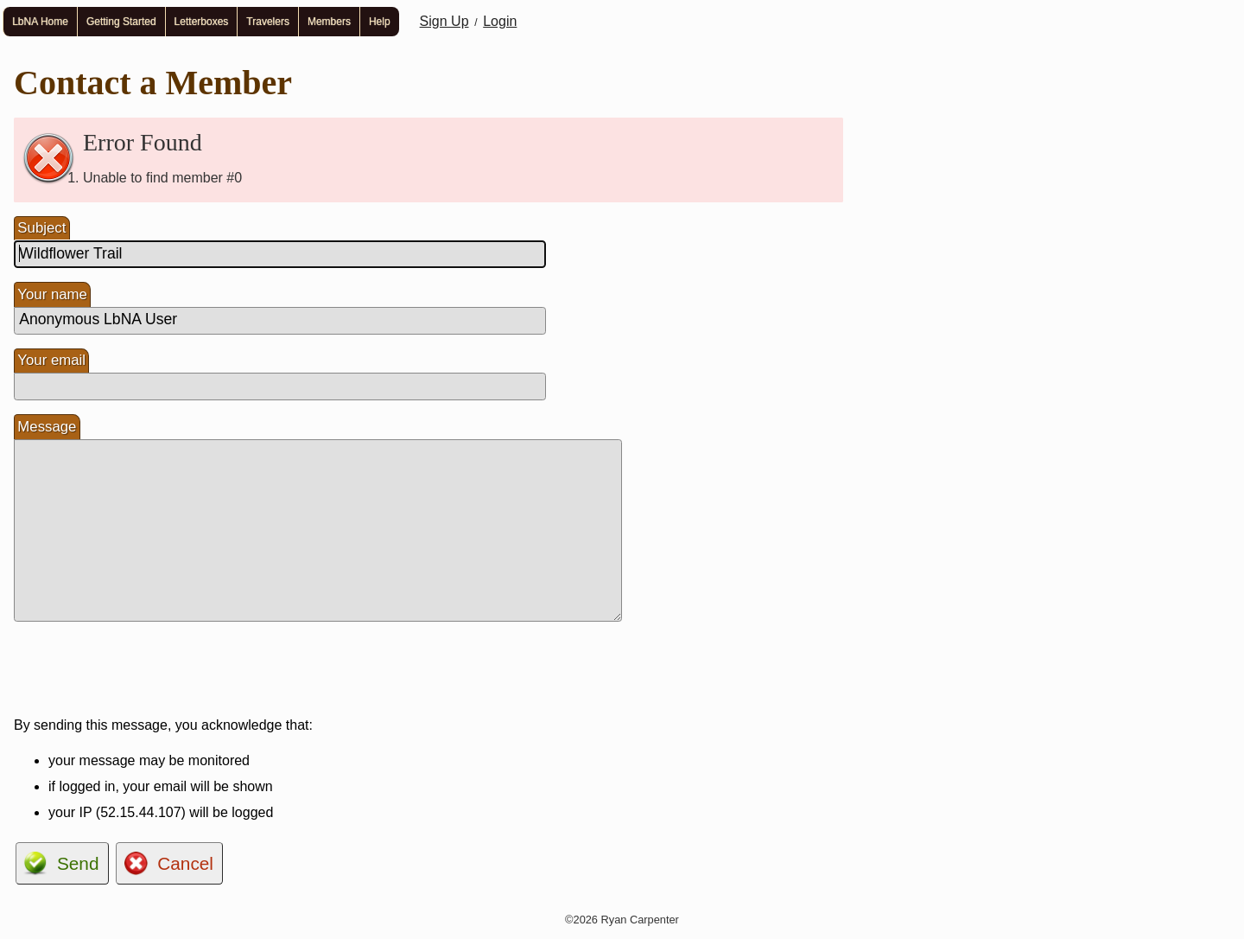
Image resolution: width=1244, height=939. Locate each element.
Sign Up (444, 21)
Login (500, 21)
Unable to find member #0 (162, 177)
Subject (41, 228)
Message (46, 426)
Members (329, 22)
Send (78, 863)
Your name (52, 294)
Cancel (185, 863)
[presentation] (145, 669)
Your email (51, 360)
